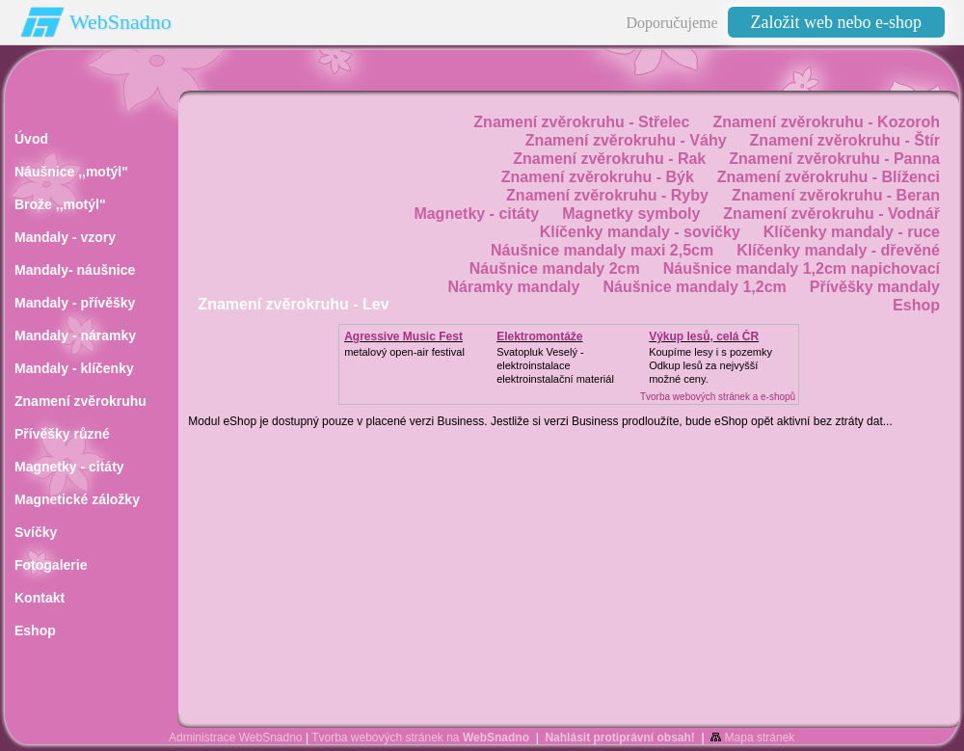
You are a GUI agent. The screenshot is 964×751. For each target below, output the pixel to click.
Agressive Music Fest (403, 336)
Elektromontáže (539, 336)
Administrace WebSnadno (236, 737)
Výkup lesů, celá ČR (704, 336)
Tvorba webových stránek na (420, 737)
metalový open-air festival (404, 352)
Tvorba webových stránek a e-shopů (717, 396)
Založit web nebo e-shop (836, 22)
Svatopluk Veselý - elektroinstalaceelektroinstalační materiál (555, 365)
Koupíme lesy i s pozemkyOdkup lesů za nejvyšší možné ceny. (710, 365)
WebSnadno (120, 22)
